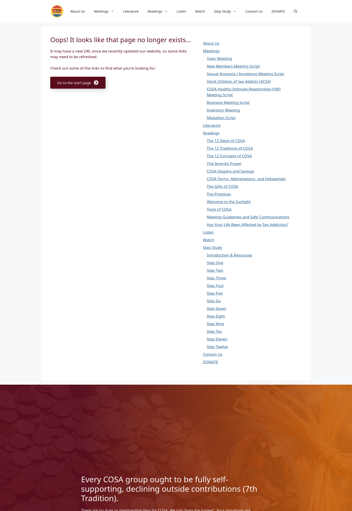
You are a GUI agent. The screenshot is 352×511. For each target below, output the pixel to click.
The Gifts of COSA (222, 186)
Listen (181, 11)
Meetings (106, 11)
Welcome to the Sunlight (229, 201)
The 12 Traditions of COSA (230, 148)
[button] (295, 11)
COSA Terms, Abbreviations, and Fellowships (246, 178)
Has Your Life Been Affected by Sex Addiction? (247, 224)
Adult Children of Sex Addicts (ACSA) (239, 81)
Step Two (215, 270)
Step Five (215, 293)
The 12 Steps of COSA (226, 140)
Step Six (214, 300)
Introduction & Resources (229, 255)
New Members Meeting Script (233, 66)
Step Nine (215, 323)
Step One (215, 262)
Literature (131, 11)
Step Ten (214, 331)
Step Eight (216, 316)
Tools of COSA (219, 209)
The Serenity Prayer (224, 163)
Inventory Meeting (223, 110)
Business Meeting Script (228, 102)
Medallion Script (221, 117)
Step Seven (216, 308)
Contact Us (253, 11)
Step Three (216, 278)
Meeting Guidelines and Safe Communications (248, 216)
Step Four (215, 285)
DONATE (278, 11)
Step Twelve (217, 346)
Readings (159, 11)
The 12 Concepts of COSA (229, 155)
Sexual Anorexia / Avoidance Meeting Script (245, 73)
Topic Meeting (219, 58)
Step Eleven (217, 339)
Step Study (227, 11)
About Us (77, 11)
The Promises (219, 194)
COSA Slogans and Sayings (230, 171)
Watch (200, 11)
